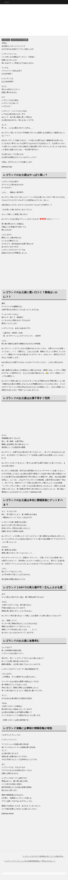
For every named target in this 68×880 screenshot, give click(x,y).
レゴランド (6, 39)
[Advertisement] (34, 20)
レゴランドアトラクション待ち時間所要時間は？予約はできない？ (30, 861)
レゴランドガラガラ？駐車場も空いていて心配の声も (43, 856)
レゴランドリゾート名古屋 (19, 39)
